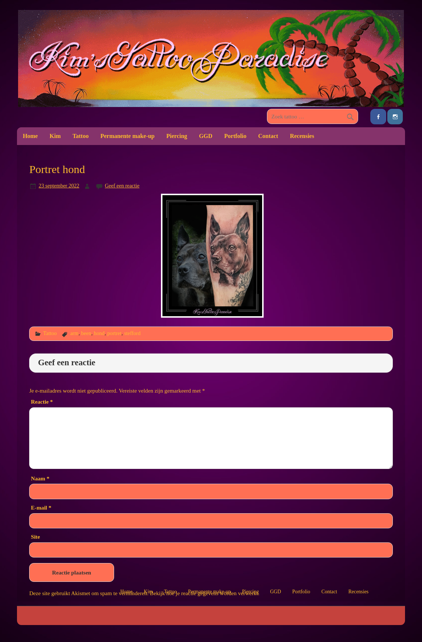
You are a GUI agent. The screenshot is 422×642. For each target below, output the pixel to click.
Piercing (177, 136)
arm (74, 333)
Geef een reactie (122, 186)
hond (99, 333)
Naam (40, 478)
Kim (55, 136)
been (86, 333)
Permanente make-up (127, 136)
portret (114, 333)
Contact (268, 136)
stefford (132, 333)
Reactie (42, 401)
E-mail (41, 507)
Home (30, 136)
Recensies (302, 136)
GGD (205, 136)
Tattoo (80, 136)
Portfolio (235, 136)
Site (35, 536)
